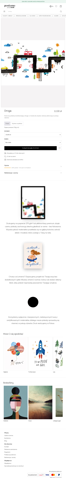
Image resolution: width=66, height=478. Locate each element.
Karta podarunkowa (45, 15)
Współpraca (7, 463)
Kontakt (6, 446)
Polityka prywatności (10, 454)
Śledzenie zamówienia (10, 449)
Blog (5, 441)
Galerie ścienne (8, 435)
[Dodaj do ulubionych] (59, 148)
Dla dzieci (32, 15)
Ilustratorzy (7, 438)
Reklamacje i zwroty (10, 457)
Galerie (56, 15)
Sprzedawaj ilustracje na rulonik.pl (13, 466)
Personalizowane (21, 15)
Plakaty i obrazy (7, 15)
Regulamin (7, 452)
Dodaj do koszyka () (30, 148)
